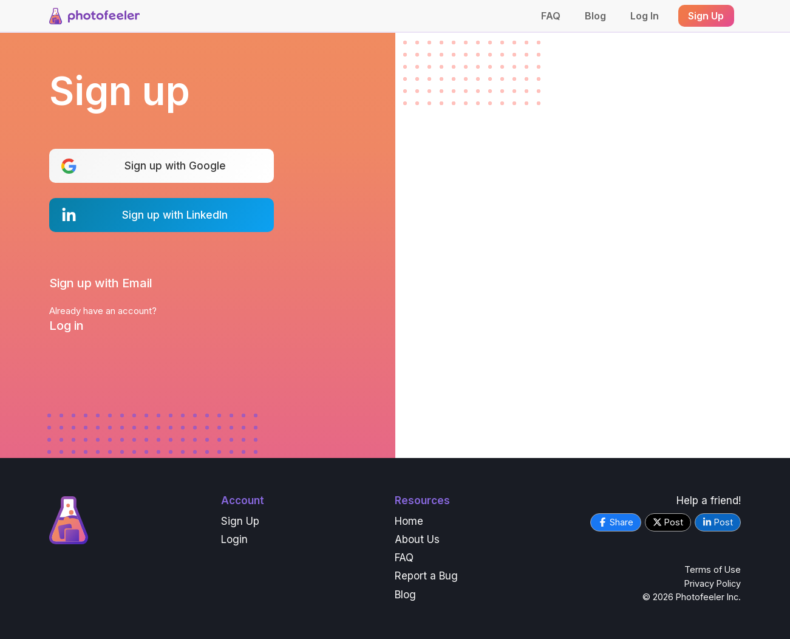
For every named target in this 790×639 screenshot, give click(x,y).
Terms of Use (712, 569)
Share (615, 522)
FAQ (550, 16)
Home (409, 521)
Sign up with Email (100, 283)
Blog (595, 16)
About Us (417, 539)
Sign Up (240, 521)
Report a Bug (426, 576)
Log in (66, 325)
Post (668, 522)
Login (234, 539)
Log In (644, 16)
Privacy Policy (712, 583)
